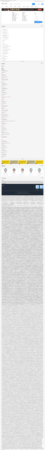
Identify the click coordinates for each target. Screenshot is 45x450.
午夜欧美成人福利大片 (27, 366)
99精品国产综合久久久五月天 (11, 391)
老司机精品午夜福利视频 (35, 335)
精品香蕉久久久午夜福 (7, 346)
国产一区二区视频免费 (23, 338)
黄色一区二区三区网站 (27, 364)
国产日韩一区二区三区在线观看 (9, 408)
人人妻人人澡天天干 (37, 339)
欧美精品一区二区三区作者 (37, 430)
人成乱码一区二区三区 (5, 407)
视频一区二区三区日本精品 (16, 352)
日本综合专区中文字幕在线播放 (26, 311)
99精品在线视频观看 (39, 418)
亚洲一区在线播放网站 (16, 378)
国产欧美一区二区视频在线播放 (31, 394)
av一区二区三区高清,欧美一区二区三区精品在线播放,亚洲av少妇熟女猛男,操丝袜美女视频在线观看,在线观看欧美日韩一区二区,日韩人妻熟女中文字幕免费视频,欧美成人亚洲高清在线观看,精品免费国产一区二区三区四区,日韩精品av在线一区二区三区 (26, 198)
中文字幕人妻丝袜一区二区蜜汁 (25, 446)
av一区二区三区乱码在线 (33, 416)
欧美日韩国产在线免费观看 (36, 330)
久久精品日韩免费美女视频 (38, 347)
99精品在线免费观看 (37, 432)
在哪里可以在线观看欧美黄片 (17, 310)
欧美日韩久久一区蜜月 (38, 354)
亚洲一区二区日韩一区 (36, 419)
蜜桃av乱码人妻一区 (23, 363)
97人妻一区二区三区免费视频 (7, 305)
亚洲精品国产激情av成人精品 (33, 349)
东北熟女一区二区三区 (40, 353)
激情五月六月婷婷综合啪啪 (34, 333)
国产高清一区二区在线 (11, 338)
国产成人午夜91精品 (21, 330)
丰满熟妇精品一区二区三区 (37, 443)
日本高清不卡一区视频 (12, 369)
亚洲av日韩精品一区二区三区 (15, 350)
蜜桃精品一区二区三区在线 (17, 354)
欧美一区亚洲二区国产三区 (34, 321)
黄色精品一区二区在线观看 (8, 386)
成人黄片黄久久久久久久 (38, 386)
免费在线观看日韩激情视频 (31, 317)
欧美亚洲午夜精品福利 (7, 369)
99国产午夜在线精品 (17, 391)
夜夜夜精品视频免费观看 (23, 405)
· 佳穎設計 (3, 43)
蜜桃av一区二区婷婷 (16, 327)
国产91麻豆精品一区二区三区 (17, 405)
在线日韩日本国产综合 (6, 374)
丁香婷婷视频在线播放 (24, 317)
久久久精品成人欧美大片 (8, 314)
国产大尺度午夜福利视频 (16, 408)
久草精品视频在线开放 (38, 444)
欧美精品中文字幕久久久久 (21, 431)
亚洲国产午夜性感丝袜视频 (34, 358)
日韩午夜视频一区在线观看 (16, 417)
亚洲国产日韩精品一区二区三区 (6, 421)
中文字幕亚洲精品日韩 (26, 347)
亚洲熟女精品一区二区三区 (24, 400)
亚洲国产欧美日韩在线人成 (24, 379)
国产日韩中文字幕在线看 (30, 314)
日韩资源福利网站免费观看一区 (18, 374)
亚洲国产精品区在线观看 (33, 313)
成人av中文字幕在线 (6, 391)
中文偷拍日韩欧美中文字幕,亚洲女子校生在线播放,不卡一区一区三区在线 (8, 0)
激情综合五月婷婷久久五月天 (7, 313)
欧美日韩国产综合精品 (7, 438)
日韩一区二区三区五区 (28, 391)
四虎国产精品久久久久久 (19, 421)
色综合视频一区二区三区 (18, 439)
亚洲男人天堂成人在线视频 (32, 446)
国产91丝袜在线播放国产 (34, 392)
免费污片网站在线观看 (12, 318)
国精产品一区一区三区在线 (29, 363)
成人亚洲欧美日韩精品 (28, 321)
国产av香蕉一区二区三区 (16, 414)
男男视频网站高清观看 (4, 425)
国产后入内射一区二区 (14, 379)
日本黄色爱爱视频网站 (38, 403)
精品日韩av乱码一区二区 (5, 371)
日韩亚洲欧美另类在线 (30, 335)
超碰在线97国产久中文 (27, 342)
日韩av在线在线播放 (26, 316)
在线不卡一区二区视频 (26, 202)
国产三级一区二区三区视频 (40, 402)
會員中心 (43, 442)
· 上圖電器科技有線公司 (4, 29)
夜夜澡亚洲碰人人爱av (38, 371)
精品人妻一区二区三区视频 (22, 396)
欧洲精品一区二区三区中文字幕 (23, 399)
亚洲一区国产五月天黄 (25, 330)
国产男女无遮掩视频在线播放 (13, 313)
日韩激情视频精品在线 (7, 382)
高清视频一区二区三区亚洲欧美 (22, 397)
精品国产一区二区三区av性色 (19, 377)
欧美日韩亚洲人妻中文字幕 (38, 414)
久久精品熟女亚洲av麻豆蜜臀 (18, 383)
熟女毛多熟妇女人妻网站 (32, 352)
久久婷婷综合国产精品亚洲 (19, 317)
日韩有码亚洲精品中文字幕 (15, 431)
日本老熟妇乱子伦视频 (37, 308)
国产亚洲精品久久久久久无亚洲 (22, 424)
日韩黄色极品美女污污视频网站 (22, 410)
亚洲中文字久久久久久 (17, 358)
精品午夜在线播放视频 (6, 316)
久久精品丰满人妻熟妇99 (20, 442)
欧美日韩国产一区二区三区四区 (30, 322)
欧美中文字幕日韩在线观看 (36, 383)
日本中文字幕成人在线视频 (32, 421)
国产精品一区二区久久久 (32, 311)
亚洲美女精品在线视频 (6, 436)
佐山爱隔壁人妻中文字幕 (33, 385)
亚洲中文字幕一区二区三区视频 (22, 324)
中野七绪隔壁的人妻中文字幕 (21, 364)
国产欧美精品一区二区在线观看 (20, 347)
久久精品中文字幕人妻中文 (27, 328)
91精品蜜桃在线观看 (12, 372)
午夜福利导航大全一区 (14, 435)
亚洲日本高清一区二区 (26, 432)
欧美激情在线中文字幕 (21, 432)
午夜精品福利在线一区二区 (7, 363)
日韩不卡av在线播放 (9, 344)
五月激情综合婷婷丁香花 (28, 338)
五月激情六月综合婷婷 (29, 310)
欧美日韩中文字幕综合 (39, 436)
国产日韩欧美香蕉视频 (15, 364)
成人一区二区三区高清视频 (6, 307)
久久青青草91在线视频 (11, 316)
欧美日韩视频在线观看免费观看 (25, 447)
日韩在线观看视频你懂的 (12, 374)
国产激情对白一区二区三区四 (10, 322)
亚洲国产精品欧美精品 (26, 368)
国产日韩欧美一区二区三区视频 (29, 424)
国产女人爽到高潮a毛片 (26, 380)
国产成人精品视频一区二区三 (34, 353)
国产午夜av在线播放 (31, 329)
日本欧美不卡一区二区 (11, 330)
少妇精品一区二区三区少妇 (31, 307)
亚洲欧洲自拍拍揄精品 (27, 341)
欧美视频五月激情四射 (7, 443)
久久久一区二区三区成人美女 (24, 383)
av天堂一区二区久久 (38, 328)
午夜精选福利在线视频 (38, 342)
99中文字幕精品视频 (36, 399)
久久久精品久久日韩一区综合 (32, 316)
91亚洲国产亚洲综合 (16, 330)
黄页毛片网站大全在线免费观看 (19, 304)
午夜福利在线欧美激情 (26, 360)
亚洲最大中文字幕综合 (33, 371)
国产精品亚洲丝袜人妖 (18, 427)
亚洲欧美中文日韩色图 (10, 414)
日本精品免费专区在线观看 (38, 352)
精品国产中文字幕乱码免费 (20, 416)
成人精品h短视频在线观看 (14, 386)
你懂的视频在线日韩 (12, 354)
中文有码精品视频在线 (10, 333)
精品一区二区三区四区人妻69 (19, 430)
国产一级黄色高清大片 (34, 372)
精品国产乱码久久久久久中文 (40, 202)
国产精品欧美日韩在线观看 (35, 363)
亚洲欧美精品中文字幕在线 (29, 378)
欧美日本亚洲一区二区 (16, 407)
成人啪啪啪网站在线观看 (38, 338)
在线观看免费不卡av (32, 364)
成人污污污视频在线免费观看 (14, 416)
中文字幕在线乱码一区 (10, 402)
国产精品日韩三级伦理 (18, 335)
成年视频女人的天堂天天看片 (13, 332)
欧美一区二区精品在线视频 (19, 314)
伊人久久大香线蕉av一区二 (4, 417)
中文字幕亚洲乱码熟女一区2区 (6, 347)
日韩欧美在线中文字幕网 (30, 383)
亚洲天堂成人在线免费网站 (21, 333)
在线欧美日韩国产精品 (39, 343)
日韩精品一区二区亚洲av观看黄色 (10, 336)
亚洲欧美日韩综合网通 (5, 364)
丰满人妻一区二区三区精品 (4, 400)
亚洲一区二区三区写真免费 (39, 313)
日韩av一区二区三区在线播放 (10, 366)
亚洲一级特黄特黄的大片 (34, 400)
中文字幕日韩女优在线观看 (40, 424)
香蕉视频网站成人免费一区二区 (15, 410)
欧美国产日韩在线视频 (36, 441)
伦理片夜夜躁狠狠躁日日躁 (40, 400)
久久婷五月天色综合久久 (5, 202)
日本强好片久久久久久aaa (5, 333)
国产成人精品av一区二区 (32, 368)
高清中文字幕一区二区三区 (6, 338)
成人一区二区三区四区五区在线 (23, 358)
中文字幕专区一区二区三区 (18, 318)
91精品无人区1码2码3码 (36, 305)
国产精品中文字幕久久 (37, 421)
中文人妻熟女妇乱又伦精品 (33, 444)
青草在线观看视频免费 (13, 305)
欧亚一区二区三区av (17, 316)
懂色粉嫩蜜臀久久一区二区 (17, 385)
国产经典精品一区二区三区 (33, 438)
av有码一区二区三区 (22, 336)
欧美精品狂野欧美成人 (5, 319)
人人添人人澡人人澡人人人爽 (34, 391)
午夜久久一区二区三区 (37, 311)
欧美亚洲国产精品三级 (14, 311)
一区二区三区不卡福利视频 (5, 352)
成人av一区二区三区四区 (19, 311)
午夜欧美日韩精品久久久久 (21, 344)
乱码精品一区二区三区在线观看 (32, 355)
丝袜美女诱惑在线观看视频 (29, 343)
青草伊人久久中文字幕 (10, 352)
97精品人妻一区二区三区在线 (29, 410)
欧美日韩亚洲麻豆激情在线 (19, 435)
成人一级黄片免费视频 (32, 403)
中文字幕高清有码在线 (23, 443)
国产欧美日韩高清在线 (38, 447)
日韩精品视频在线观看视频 (20, 329)
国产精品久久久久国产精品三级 (20, 308)
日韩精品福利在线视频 (20, 403)
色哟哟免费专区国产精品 (24, 394)
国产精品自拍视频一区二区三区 (30, 441)
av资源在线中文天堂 (14, 355)
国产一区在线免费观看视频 (19, 332)
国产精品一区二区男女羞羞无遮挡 (32, 418)
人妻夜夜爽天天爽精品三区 (27, 389)
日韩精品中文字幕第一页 (4, 379)
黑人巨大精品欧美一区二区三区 (39, 389)
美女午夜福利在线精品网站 (9, 350)
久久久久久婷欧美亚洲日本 (20, 367)
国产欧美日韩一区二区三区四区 (13, 367)
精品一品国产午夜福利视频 (11, 400)
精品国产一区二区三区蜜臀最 (36, 324)
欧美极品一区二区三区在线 (13, 430)
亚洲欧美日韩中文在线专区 (11, 407)
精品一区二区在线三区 (37, 422)
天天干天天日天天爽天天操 (4, 358)
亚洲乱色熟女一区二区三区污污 (17, 400)
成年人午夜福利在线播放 (40, 396)
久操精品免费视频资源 (20, 327)
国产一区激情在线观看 (8, 447)
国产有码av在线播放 (12, 443)
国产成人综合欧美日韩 (16, 422)
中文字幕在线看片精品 (38, 350)
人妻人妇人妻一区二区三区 (37, 307)
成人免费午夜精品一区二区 (8, 446)
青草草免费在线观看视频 (39, 378)
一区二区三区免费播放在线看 (31, 430)
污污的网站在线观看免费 (28, 436)
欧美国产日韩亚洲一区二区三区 (30, 411)
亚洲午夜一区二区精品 (21, 414)
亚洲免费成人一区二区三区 (13, 393)
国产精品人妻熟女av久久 (27, 431)
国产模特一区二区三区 (38, 360)
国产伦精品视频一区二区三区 (13, 438)
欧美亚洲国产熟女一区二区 (35, 369)
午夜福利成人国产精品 (36, 314)
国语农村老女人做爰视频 (10, 417)
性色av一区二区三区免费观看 (8, 411)
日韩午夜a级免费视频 (9, 435)
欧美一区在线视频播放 (8, 329)
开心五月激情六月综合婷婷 (35, 310)
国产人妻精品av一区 (13, 411)
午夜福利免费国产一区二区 (25, 419)
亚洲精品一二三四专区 (7, 372)
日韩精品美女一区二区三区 (6, 325)
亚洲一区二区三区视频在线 (25, 305)
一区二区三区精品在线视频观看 (33, 325)
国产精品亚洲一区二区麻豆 (33, 344)
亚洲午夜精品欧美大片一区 (36, 329)
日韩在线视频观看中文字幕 (38, 361)
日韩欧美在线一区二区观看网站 (25, 421)
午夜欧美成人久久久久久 (7, 430)
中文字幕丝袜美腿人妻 (32, 366)
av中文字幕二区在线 (5, 349)
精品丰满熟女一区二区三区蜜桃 (5, 327)
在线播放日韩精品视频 (19, 382)
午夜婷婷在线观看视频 (13, 314)
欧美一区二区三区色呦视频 (29, 369)
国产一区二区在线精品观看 (27, 344)
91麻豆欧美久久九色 (15, 442)
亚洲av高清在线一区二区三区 (14, 344)
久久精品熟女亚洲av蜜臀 (8, 375)
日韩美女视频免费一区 (32, 361)
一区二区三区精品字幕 (30, 442)
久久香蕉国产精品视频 (27, 422)
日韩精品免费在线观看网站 (36, 410)
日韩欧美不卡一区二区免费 (11, 310)
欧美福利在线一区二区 (27, 336)
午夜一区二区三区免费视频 (37, 377)
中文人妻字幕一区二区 (26, 425)
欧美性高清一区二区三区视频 (22, 378)
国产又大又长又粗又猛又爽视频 (18, 346)
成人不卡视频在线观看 (19, 386)
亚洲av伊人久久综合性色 (15, 403)
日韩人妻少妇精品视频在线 (22, 321)
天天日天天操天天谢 (33, 338)
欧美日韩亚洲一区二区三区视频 (38, 375)
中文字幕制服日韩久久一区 (33, 350)
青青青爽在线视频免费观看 (9, 431)
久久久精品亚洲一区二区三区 (18, 343)
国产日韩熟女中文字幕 (35, 318)
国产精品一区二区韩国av (32, 336)
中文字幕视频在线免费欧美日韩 (29, 318)
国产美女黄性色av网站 (13, 335)
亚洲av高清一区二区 (9, 413)
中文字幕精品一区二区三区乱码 (24, 307)
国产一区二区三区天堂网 (36, 322)
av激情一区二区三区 (22, 366)
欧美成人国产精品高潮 (34, 374)
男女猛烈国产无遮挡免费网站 (28, 372)
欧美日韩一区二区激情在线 (8, 308)
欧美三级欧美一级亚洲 (16, 399)
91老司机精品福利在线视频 (30, 428)
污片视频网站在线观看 (13, 427)
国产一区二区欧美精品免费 (26, 418)
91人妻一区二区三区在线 (16, 389)
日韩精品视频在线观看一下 (16, 342)
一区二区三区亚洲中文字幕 (14, 308)
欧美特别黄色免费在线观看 (26, 413)
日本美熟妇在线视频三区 (32, 328)
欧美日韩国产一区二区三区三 (21, 368)
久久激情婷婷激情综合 (39, 374)
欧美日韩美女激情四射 (36, 317)
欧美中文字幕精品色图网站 (11, 378)
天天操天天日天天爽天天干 (33, 202)
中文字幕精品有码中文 (10, 319)
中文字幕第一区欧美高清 (25, 355)
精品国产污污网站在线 (16, 372)
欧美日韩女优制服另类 (36, 435)
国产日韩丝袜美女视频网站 (16, 397)
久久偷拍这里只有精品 (30, 305)
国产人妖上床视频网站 (6, 330)
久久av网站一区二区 (7, 419)
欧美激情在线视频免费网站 (15, 349)
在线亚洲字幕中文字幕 (11, 422)
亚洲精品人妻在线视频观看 (19, 419)
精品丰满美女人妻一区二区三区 (13, 382)
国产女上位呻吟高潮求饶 (14, 441)
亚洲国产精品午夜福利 (37, 316)
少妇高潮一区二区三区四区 (27, 313)
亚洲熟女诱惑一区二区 (8, 439)
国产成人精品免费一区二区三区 (37, 393)
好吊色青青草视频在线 (13, 304)
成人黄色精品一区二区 (40, 335)
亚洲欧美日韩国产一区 (10, 388)
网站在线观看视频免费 (21, 407)
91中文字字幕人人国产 (13, 375)
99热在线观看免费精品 (39, 385)
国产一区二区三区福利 (40, 439)
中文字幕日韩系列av (32, 422)
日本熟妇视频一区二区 (5, 405)
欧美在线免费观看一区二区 (13, 421)
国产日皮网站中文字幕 (7, 339)
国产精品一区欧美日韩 (18, 363)
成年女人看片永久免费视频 (37, 364)
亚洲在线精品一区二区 (9, 349)
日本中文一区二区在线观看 (23, 353)
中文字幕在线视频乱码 (40, 399)
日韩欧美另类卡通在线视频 (26, 327)
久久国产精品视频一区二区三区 (6, 318)
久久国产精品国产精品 (21, 408)
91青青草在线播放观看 (20, 380)
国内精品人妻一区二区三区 (39, 431)
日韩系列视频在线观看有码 (23, 357)
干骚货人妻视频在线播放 (27, 444)
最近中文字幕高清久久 (5, 388)
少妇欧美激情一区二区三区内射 (8, 380)
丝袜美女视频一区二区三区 (19, 394)
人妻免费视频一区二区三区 (16, 319)
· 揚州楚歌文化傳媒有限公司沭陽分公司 (6, 46)
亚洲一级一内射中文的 (7, 354)
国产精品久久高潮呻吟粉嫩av (5, 392)
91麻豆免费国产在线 (16, 325)
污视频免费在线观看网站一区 (29, 324)
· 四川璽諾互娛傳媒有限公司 (5, 47)
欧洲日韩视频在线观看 (8, 416)
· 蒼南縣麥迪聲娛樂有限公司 (5, 53)
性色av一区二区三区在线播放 (13, 347)
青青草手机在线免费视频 (25, 346)
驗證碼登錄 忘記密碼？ (36, 20)
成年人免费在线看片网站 (39, 321)
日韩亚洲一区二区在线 (19, 339)
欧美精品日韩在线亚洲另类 (22, 349)
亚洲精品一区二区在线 (25, 304)
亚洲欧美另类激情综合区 (25, 314)
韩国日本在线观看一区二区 (32, 339)
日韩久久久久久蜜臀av (30, 330)
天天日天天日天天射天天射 (4, 397)
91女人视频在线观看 (41, 314)
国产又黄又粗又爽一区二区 (19, 446)
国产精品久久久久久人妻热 (22, 341)
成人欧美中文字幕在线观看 (10, 341)
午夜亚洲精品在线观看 (8, 377)
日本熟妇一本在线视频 (24, 382)
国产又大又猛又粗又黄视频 (28, 371)
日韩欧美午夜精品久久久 (9, 410)
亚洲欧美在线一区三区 (35, 332)
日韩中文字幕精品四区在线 (12, 202)
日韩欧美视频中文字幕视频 (33, 342)
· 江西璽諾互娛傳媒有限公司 (5, 37)
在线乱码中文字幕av (28, 354)
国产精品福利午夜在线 (33, 389)
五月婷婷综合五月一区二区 (6, 399)
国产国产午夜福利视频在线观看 (26, 361)
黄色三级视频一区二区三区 (12, 307)
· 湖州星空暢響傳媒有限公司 (5, 50)
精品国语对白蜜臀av (29, 358)
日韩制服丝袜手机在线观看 (27, 350)
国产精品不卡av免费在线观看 (10, 324)
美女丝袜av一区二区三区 (39, 372)
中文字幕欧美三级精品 (11, 327)
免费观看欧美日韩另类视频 (19, 375)
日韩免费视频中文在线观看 (22, 371)
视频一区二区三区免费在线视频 (20, 313)
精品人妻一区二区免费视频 (19, 202)
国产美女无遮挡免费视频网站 (20, 413)
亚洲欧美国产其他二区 (40, 392)
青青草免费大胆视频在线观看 (27, 408)
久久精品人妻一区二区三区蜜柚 (22, 322)
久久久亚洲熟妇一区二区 (22, 417)
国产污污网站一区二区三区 (11, 321)
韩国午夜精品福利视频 (40, 357)
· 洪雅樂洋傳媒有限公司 (4, 32)
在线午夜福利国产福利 (4, 311)
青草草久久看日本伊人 (5, 310)
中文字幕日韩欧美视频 (34, 343)
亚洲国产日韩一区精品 (23, 369)
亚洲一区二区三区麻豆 (26, 308)
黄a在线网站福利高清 (7, 343)
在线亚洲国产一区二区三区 (38, 366)
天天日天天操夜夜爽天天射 (40, 391)
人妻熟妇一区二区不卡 (15, 333)
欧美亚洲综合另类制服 (19, 447)
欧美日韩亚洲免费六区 (8, 328)
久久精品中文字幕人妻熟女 (5, 321)
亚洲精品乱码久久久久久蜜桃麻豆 (30, 443)
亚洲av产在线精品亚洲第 (16, 388)
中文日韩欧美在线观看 (30, 332)
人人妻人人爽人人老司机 (13, 317)
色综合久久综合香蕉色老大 (9, 441)
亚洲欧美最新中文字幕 (17, 357)
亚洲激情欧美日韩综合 (37, 341)
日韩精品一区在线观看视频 (7, 332)
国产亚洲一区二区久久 (27, 349)
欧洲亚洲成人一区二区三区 (13, 363)
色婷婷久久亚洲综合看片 (23, 354)
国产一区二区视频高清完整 (38, 368)
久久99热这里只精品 (36, 319)
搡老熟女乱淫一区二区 (11, 325)
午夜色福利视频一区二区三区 (9, 368)
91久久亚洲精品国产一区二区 (31, 379)
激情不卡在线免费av (32, 341)
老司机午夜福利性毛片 (31, 377)
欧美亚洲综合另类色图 (12, 353)
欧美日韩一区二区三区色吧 (6, 433)
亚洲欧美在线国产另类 (24, 428)
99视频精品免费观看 (18, 411)
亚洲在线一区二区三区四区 (25, 377)
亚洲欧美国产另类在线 (21, 360)
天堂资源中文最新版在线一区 (11, 392)
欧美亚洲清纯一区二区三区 (40, 333)
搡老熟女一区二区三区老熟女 (14, 328)
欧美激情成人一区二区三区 (37, 379)
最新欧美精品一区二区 (4, 336)
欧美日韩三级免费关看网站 (27, 414)
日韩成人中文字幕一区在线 (33, 388)
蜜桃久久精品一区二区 (9, 432)
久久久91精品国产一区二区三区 (31, 382)
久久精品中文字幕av (21, 319)
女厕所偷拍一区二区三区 (8, 317)
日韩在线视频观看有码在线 (28, 402)
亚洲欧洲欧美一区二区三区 (21, 328)
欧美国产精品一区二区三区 (6, 422)
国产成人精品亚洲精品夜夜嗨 (31, 346)
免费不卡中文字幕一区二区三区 (39, 416)
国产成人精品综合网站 (21, 316)
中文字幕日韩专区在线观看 (16, 322)
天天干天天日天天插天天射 (32, 386)
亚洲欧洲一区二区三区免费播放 (16, 366)
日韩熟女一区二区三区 (7, 357)
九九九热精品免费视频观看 (23, 310)
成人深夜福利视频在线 (23, 439)
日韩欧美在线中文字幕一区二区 (36, 428)
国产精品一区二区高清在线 (7, 361)
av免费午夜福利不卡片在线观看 (26, 403)
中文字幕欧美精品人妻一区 (32, 308)
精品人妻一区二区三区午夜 (37, 304)
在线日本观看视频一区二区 (18, 307)
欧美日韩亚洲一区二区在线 (21, 425)
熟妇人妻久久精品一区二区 (26, 329)
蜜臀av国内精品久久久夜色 (14, 418)
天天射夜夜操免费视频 (27, 352)
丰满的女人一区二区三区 (12, 346)
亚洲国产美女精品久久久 (7, 367)
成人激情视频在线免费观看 (17, 338)
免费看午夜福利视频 (26, 319)
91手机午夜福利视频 (9, 311)
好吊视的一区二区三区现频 (14, 329)
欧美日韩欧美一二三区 (25, 435)
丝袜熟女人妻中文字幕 (25, 442)
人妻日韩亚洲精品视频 (13, 377)
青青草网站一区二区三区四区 (25, 375)
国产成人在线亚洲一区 (11, 399)
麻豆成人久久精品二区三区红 (26, 325)
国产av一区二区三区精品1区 (32, 407)
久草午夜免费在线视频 (26, 407)
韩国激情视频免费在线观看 (39, 388)
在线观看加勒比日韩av (12, 357)
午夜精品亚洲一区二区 (37, 346)
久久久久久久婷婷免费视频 (9, 355)
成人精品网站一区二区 (23, 318)
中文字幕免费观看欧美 (10, 342)
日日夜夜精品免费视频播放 (20, 361)
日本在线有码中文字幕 (17, 353)
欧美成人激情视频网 (29, 400)
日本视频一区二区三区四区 (24, 335)
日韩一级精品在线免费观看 (32, 327)
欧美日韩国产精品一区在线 (28, 396)
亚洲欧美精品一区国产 (9, 425)
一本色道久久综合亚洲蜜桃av (31, 304)
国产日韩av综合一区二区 (35, 357)
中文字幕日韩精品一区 (24, 332)
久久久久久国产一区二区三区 (10, 389)
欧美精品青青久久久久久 (16, 360)
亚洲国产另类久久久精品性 (20, 418)
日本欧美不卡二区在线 (38, 349)
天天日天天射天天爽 (24, 374)
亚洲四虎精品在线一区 (27, 388)
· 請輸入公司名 (3, 40)
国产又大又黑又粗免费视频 (17, 336)
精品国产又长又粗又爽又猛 (10, 403)
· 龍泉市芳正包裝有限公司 (5, 56)
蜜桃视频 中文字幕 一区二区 (19, 305)
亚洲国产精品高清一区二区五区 (11, 358)
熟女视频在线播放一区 (13, 446)
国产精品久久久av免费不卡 (31, 319)
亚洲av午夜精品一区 (24, 441)
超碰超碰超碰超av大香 (28, 397)
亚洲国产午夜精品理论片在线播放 (10, 385)
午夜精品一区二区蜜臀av (21, 444)
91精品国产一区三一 (19, 441)
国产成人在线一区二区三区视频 (12, 428)
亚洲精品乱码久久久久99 (22, 372)
